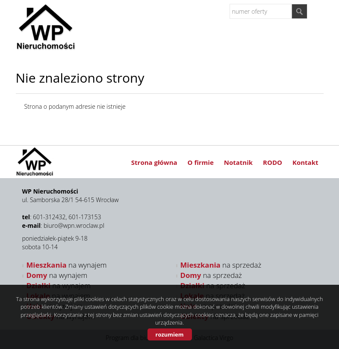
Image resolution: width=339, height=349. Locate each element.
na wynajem (67, 265)
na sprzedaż (221, 265)
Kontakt (305, 162)
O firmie (201, 162)
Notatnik (238, 162)
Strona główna (154, 162)
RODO (272, 162)
